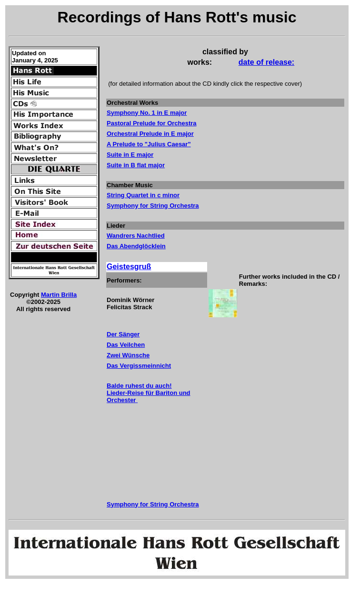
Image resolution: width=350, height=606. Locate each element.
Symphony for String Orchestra (153, 504)
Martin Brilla (59, 294)
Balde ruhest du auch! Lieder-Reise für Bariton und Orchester (148, 393)
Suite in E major (130, 154)
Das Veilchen (126, 344)
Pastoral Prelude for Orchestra (152, 123)
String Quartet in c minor (143, 195)
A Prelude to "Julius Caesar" (149, 144)
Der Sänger (123, 334)
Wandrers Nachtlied (136, 235)
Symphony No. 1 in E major (147, 112)
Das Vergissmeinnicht (139, 365)
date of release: (266, 62)
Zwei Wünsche (128, 355)
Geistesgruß (129, 267)
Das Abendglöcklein (136, 246)
